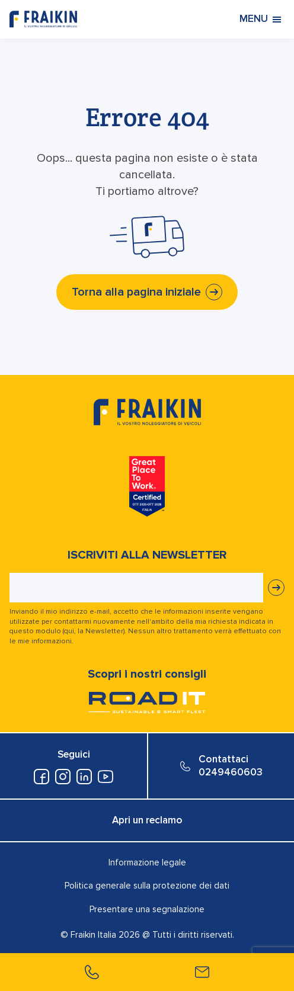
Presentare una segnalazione (147, 909)
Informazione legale (147, 862)
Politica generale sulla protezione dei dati (147, 885)
